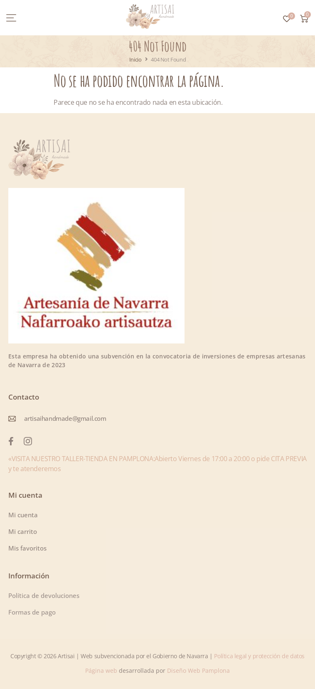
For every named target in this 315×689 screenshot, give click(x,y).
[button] (11, 18)
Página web (102, 670)
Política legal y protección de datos (259, 656)
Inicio (135, 59)
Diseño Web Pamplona (198, 670)
